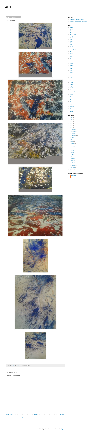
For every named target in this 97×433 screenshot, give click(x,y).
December (73, 129)
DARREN (73, 158)
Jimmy (71, 60)
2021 (71, 117)
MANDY (73, 160)
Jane (71, 56)
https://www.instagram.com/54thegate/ (78, 21)
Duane (71, 37)
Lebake (71, 73)
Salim (71, 103)
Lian (71, 79)
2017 (71, 121)
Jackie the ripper (73, 55)
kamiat (71, 63)
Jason (71, 58)
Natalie (71, 94)
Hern (71, 51)
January (73, 167)
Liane (71, 80)
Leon (71, 77)
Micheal (71, 87)
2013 (71, 169)
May (72, 141)
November (73, 131)
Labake (71, 72)
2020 (71, 119)
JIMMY (72, 152)
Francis (71, 48)
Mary (71, 85)
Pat (70, 101)
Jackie (71, 53)
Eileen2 (71, 43)
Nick (71, 98)
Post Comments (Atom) (17, 417)
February (73, 165)
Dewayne (72, 36)
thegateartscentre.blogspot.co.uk (77, 19)
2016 (71, 123)
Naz (70, 96)
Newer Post (9, 414)
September (73, 135)
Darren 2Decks (73, 34)
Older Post (62, 414)
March (72, 143)
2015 (71, 125)
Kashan (71, 65)
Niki (70, 99)
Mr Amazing (72, 91)
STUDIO (73, 147)
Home (35, 414)
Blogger (62, 429)
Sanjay (71, 104)
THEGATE (73, 175)
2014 (71, 127)
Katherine (72, 67)
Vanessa (72, 110)
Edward (71, 39)
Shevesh (72, 106)
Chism (71, 31)
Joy (70, 61)
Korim (71, 70)
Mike (71, 89)
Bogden (71, 29)
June (72, 139)
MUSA (72, 150)
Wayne (71, 111)
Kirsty (71, 68)
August (73, 137)
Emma (71, 46)
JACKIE (72, 154)
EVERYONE (73, 145)
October (73, 133)
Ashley (71, 27)
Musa (71, 92)
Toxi (70, 108)
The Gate (73, 178)
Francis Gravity (73, 49)
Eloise (71, 44)
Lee (70, 75)
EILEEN (73, 162)
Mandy (71, 84)
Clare (71, 32)
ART (8, 7)
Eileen (71, 41)
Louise (71, 82)
